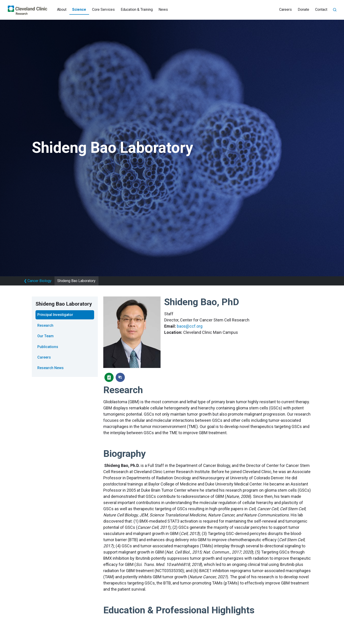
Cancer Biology (38, 281)
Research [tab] (45, 325)
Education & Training (137, 9)
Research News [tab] (50, 368)
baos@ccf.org (189, 326)
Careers (285, 9)
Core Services (103, 9)
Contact (321, 9)
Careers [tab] (44, 357)
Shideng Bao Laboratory (76, 281)
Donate (303, 9)
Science (79, 9)
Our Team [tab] (45, 336)
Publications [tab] (47, 347)
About (61, 9)
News (163, 9)
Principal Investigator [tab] (55, 315)
